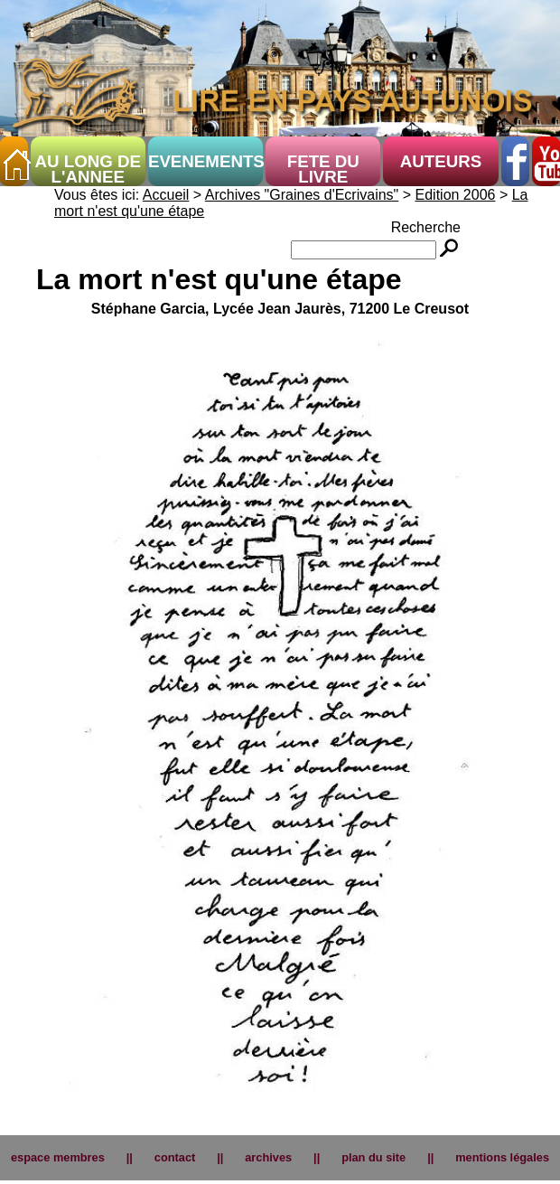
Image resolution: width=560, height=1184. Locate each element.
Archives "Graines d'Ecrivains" (301, 194)
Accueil (166, 194)
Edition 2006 (455, 194)
